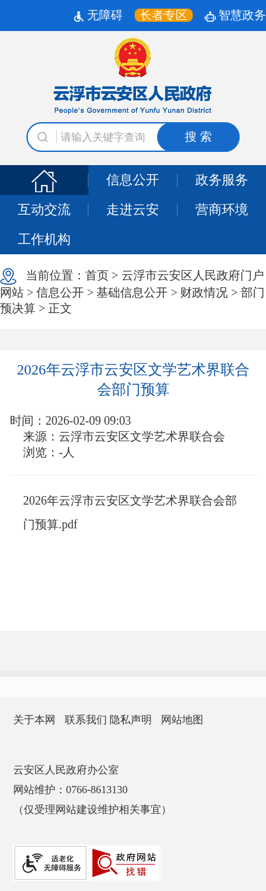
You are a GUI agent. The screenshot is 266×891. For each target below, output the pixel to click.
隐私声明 (131, 719)
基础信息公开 (132, 292)
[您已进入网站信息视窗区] (133, 720)
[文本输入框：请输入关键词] (132, 137)
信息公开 (132, 179)
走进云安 (132, 209)
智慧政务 (236, 15)
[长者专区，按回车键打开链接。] (164, 15)
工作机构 (44, 239)
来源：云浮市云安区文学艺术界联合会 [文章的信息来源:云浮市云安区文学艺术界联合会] (124, 436)
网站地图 (182, 719)
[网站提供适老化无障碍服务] (50, 863)
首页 (97, 275)
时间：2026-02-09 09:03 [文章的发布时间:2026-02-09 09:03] (70, 420)
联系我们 (86, 719)
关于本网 (34, 719)
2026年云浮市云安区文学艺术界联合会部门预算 (133, 379)
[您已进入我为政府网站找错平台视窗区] (124, 863)
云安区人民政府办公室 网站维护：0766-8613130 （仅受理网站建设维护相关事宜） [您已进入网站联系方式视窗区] (92, 789)
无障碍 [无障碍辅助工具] (98, 15)
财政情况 (204, 292)
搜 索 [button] (198, 136)
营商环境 (221, 209)
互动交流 (44, 209)
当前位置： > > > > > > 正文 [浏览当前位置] (132, 291)
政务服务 (221, 179)
